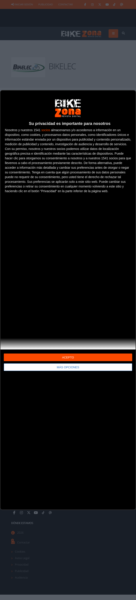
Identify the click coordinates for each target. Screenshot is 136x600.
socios (45, 130)
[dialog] (68, 300)
